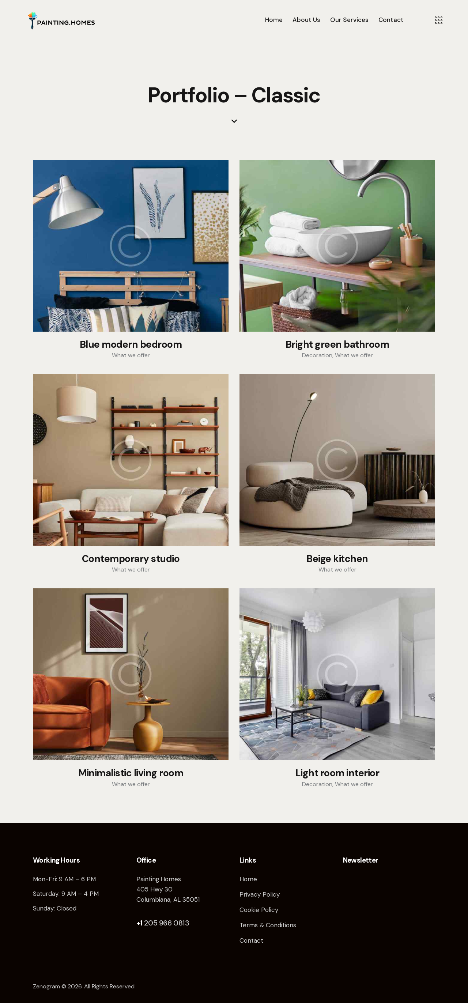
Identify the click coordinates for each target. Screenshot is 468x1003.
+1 (140, 923)
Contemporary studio (131, 559)
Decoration (317, 355)
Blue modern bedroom (131, 345)
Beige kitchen (337, 559)
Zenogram (46, 986)
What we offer (131, 355)
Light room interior (337, 773)
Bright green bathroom (337, 345)
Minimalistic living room (130, 773)
